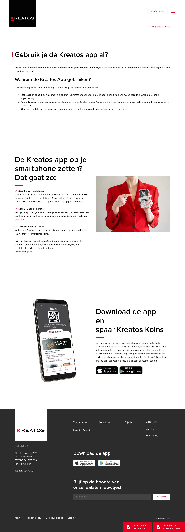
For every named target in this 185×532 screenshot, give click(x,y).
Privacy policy (34, 518)
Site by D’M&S (163, 518)
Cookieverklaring (54, 518)
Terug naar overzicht (160, 26)
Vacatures (151, 429)
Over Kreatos (105, 422)
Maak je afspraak (81, 430)
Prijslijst (128, 422)
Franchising (152, 435)
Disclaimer (73, 518)
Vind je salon (157, 11)
